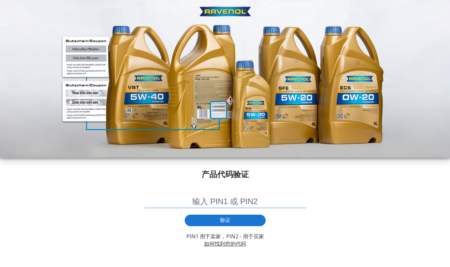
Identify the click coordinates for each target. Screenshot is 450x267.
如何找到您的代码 (225, 243)
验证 (225, 220)
